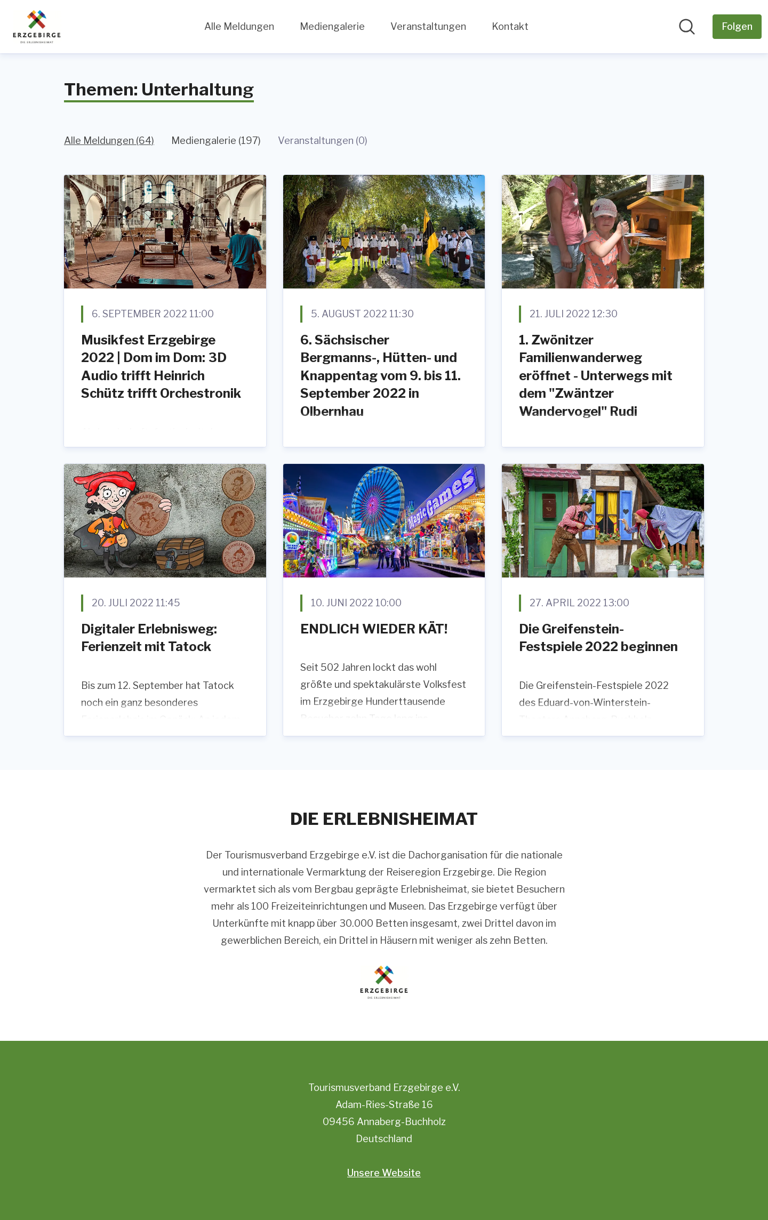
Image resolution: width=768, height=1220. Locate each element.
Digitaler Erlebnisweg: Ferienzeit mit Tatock (149, 638)
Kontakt (510, 26)
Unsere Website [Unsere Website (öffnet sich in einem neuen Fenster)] (384, 1172)
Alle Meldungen (239, 26)
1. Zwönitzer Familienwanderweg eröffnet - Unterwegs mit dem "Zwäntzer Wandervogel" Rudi (596, 375)
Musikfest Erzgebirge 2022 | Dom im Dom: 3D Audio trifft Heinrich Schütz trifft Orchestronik (161, 367)
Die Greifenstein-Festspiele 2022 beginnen (598, 638)
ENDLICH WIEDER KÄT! (373, 629)
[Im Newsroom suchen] (686, 26)
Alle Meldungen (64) (109, 140)
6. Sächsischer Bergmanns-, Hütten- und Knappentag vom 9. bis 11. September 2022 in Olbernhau (380, 375)
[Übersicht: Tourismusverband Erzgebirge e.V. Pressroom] (36, 26)
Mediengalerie (332, 26)
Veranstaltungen (428, 26)
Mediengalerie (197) (216, 140)
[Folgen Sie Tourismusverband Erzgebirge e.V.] (737, 26)
